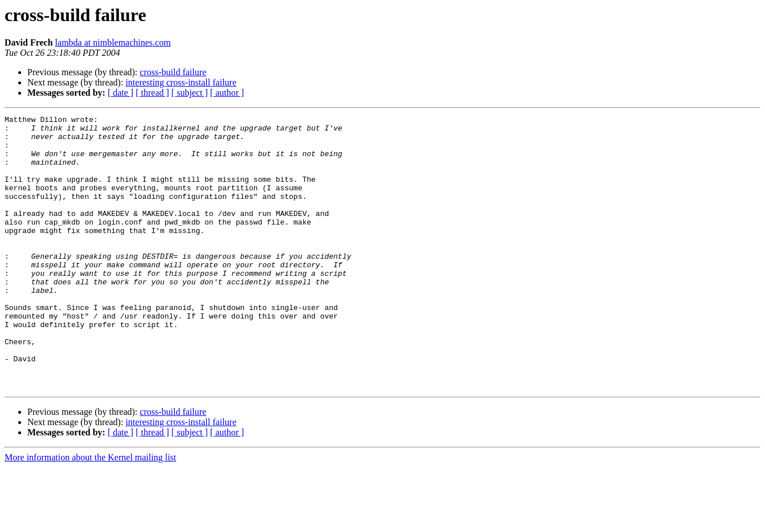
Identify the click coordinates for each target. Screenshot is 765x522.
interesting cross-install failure (180, 82)
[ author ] (227, 92)
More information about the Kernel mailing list (90, 512)
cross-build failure (173, 72)
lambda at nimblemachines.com (113, 42)
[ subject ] (189, 92)
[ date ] (120, 92)
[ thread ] (152, 92)
